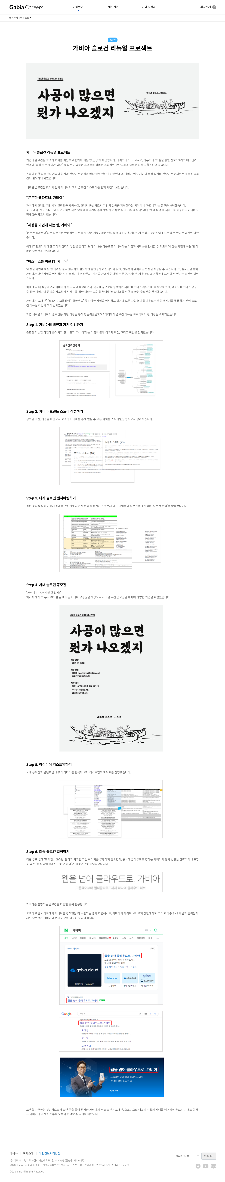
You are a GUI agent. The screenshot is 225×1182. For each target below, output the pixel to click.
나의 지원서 (149, 7)
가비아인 (78, 7)
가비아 (14, 1154)
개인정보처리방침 (49, 1153)
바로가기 (208, 1155)
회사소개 (28, 1153)
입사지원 (113, 7)
